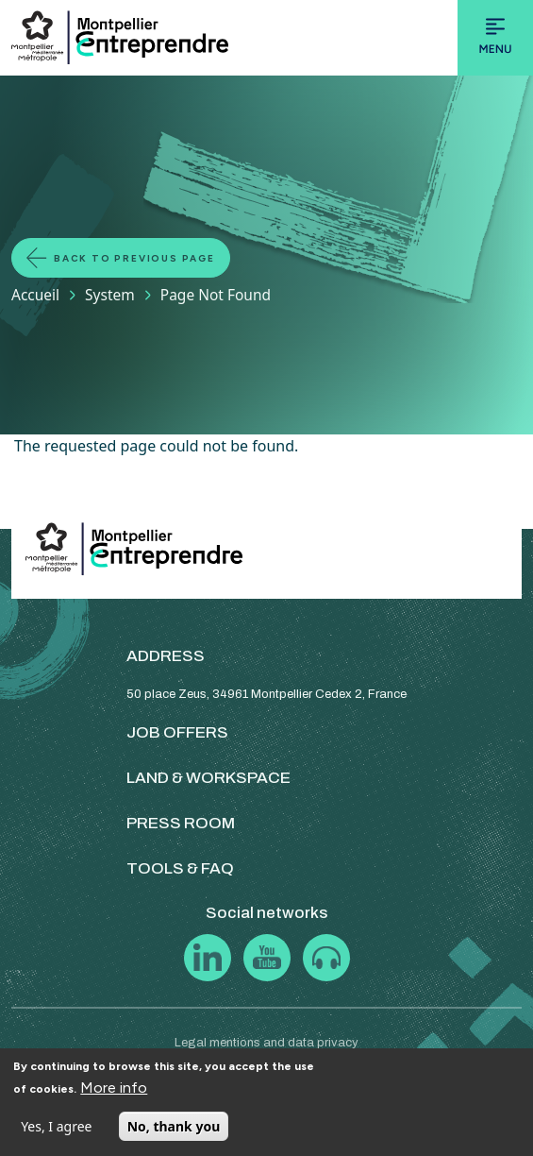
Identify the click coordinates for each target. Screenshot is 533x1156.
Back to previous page (134, 258)
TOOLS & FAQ (180, 868)
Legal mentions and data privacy (266, 1042)
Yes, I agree (56, 1126)
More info (113, 1087)
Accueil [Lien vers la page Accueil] (35, 294)
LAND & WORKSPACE (208, 778)
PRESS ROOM (180, 823)
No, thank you (174, 1126)
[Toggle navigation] (495, 38)
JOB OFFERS (177, 732)
